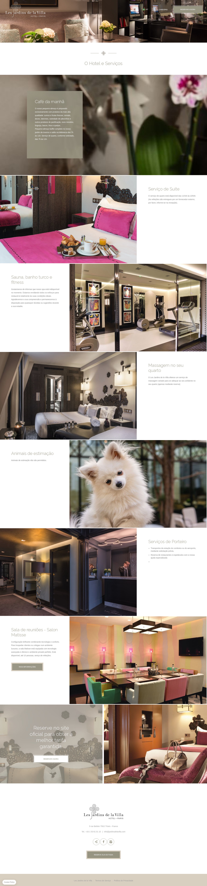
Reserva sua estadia (103, 855)
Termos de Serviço (103, 881)
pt (147, 10)
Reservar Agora (187, 9)
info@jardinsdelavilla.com (114, 832)
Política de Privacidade (123, 881)
